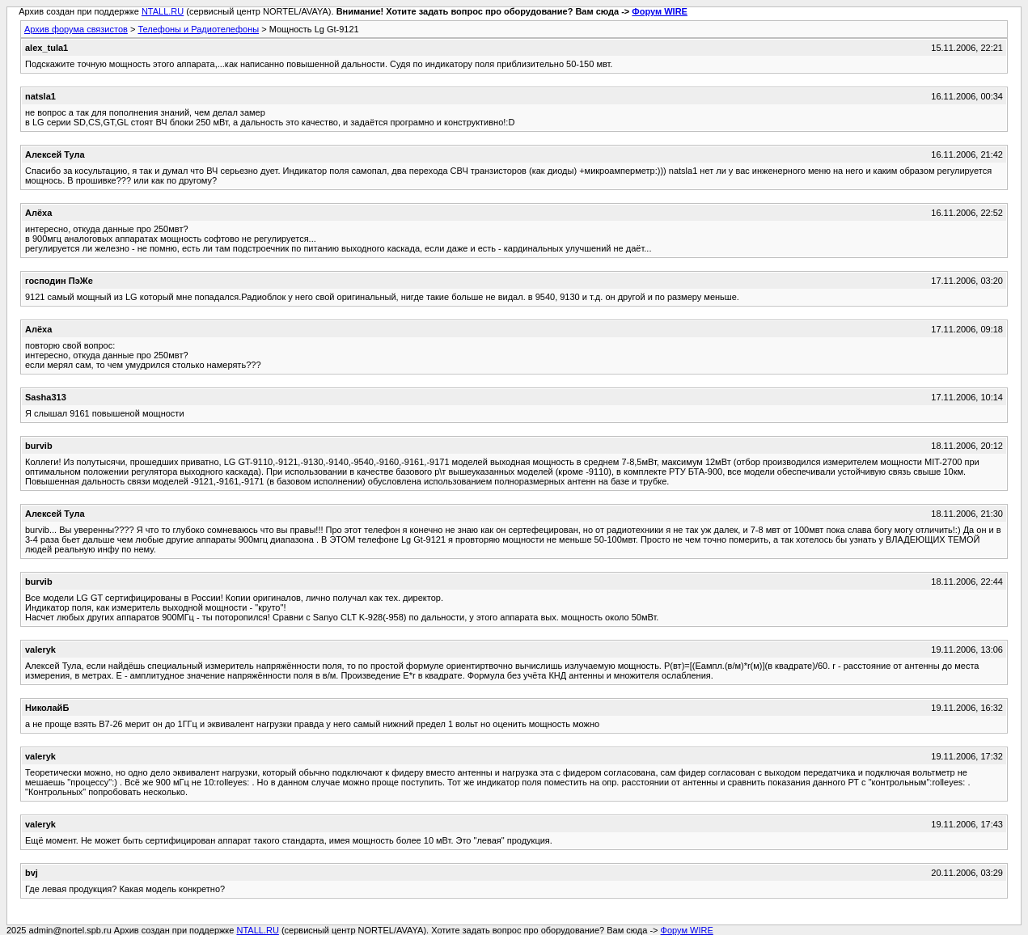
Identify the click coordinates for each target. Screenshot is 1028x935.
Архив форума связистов (76, 29)
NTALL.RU (163, 11)
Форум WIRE (659, 11)
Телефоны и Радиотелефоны (198, 29)
